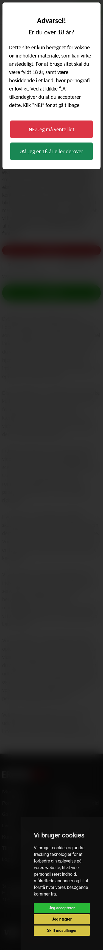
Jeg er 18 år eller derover (51, 151)
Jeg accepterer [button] (62, 908)
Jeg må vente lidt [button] (51, 129)
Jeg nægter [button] (62, 919)
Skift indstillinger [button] (62, 930)
